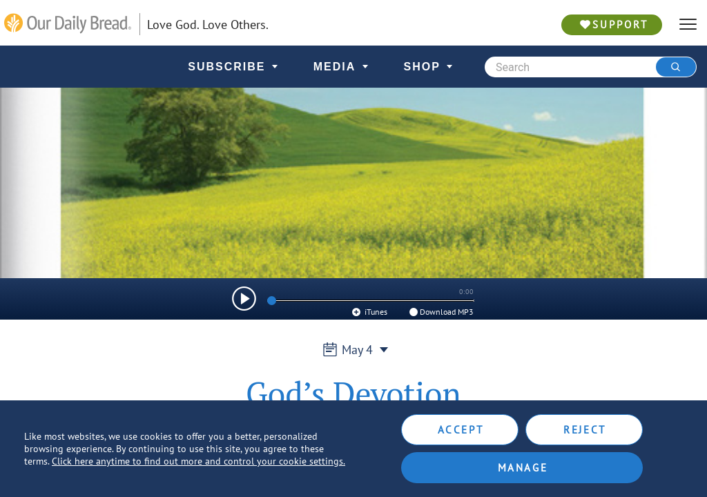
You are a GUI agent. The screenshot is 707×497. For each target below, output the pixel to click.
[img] (244, 298)
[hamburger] (688, 24)
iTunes (369, 311)
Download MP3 (441, 311)
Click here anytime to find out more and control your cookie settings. (198, 461)
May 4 (353, 350)
